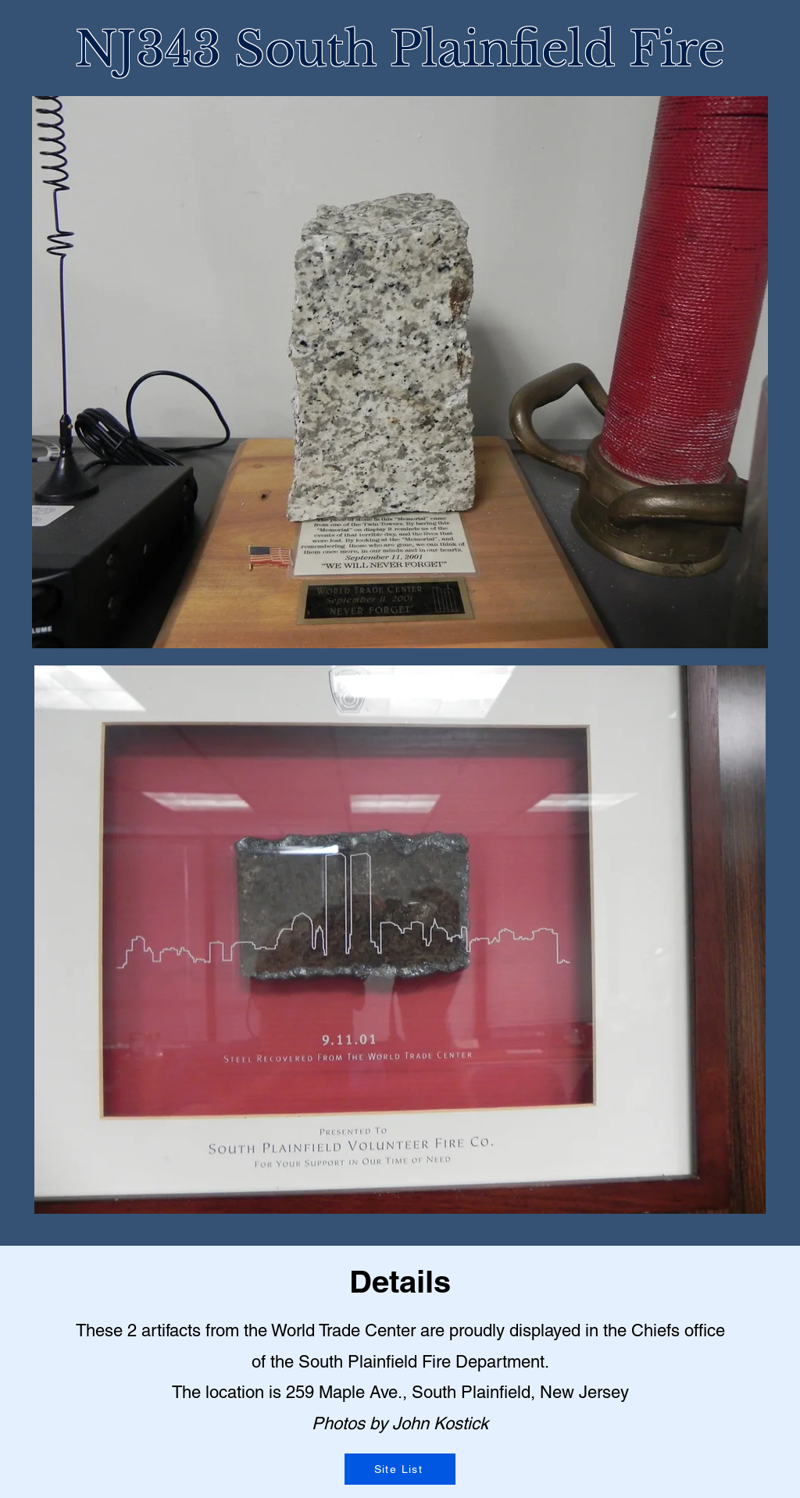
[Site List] (400, 1469)
